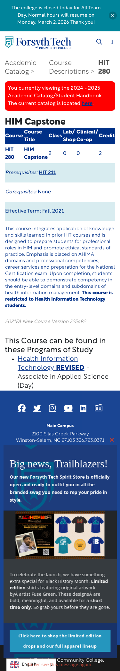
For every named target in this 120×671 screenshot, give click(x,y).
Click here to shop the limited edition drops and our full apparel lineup (60, 641)
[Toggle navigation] (112, 42)
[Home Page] (38, 42)
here (87, 103)
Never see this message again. (60, 664)
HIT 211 (47, 172)
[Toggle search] (99, 42)
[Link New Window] (21, 408)
